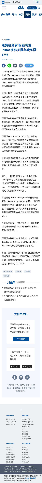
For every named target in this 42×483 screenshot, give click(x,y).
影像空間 (25, 452)
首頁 (3, 39)
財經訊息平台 (26, 457)
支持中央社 (32, 8)
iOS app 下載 (26, 419)
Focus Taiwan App (28, 424)
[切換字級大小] (21, 65)
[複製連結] (15, 65)
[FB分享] (4, 65)
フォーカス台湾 (11, 422)
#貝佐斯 (27, 271)
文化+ (24, 429)
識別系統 (9, 450)
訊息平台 (25, 454)
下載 (37, 2)
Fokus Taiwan (10, 424)
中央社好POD (26, 439)
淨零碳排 (25, 431)
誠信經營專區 (10, 459)
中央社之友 (25, 462)
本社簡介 (9, 447)
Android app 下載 (27, 422)
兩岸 (34, 14)
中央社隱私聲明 (30, 478)
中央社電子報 (26, 436)
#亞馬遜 (6, 276)
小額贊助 (21, 339)
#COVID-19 (7, 271)
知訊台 (24, 459)
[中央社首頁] (21, 8)
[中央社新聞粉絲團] (21, 410)
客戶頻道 (25, 450)
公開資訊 (9, 452)
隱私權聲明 (9, 462)
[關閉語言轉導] (40, 466)
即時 (14, 14)
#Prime (18, 271)
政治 (21, 14)
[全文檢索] (39, 8)
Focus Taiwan (10, 419)
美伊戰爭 (5, 14)
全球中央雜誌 (26, 426)
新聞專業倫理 (10, 457)
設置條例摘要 (10, 454)
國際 (27, 14)
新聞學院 (25, 434)
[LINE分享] (9, 65)
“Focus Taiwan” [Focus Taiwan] (27, 471)
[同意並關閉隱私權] (40, 475)
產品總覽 (25, 447)
